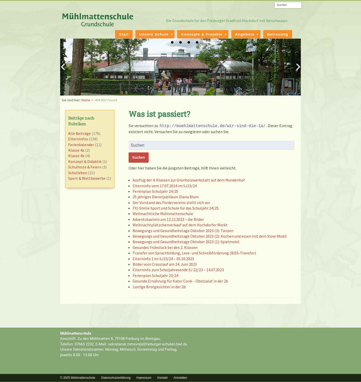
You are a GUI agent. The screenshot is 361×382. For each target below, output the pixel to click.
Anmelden (180, 377)
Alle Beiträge (79, 133)
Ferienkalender (81, 144)
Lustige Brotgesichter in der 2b (159, 286)
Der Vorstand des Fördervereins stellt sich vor (171, 202)
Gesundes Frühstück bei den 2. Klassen (165, 247)
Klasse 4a (76, 149)
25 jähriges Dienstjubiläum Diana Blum (166, 196)
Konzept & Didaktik (85, 161)
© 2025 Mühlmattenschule (77, 377)
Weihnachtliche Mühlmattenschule (163, 213)
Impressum (143, 377)
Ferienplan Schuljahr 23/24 (155, 275)
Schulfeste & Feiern (84, 166)
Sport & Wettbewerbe (87, 177)
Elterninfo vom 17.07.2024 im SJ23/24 (165, 185)
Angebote (244, 34)
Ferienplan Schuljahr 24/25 (155, 191)
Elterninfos (78, 138)
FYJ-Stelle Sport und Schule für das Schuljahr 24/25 (176, 207)
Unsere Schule (153, 34)
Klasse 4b (76, 155)
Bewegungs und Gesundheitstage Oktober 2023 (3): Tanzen (183, 230)
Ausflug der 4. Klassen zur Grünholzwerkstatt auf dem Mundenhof (189, 179)
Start (124, 34)
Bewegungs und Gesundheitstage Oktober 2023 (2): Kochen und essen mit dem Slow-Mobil (210, 235)
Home (85, 100)
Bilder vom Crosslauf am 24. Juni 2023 (165, 263)
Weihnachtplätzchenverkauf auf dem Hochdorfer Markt (180, 224)
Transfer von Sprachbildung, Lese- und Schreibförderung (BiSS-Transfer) (194, 252)
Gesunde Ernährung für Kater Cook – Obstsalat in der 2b (180, 280)
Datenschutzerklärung (116, 377)
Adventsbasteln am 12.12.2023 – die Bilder (168, 219)
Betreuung (277, 34)
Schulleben (77, 172)
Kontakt (162, 377)
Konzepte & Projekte (202, 34)
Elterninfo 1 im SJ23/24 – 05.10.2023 (163, 258)
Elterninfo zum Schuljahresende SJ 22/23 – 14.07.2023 (178, 269)
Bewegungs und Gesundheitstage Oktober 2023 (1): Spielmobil (186, 241)
